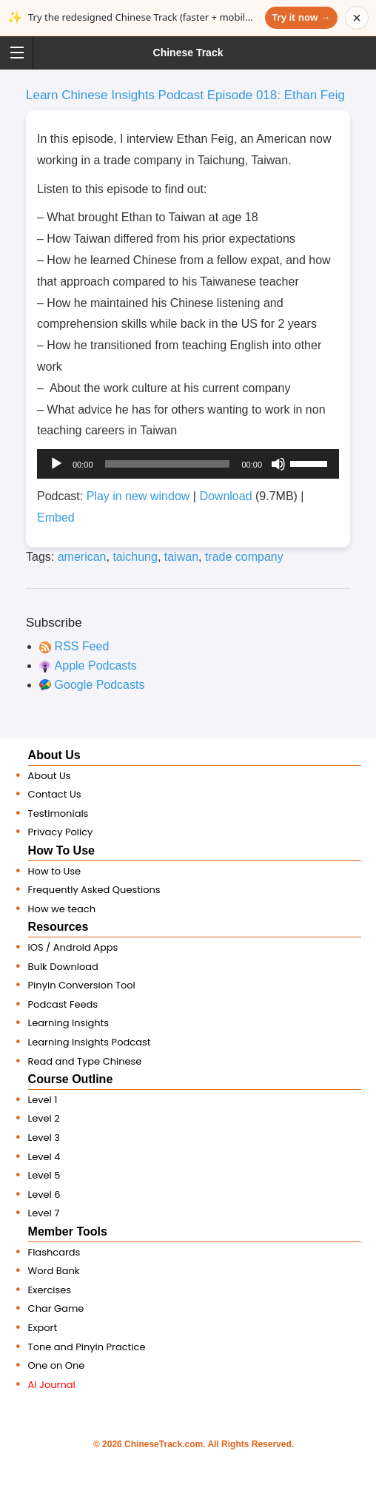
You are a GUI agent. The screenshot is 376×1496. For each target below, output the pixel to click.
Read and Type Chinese (85, 1061)
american (82, 556)
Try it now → (301, 17)
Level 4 (44, 1157)
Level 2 (44, 1118)
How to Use (54, 871)
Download (225, 496)
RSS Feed (82, 646)
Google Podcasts (100, 684)
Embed (56, 517)
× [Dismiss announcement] (356, 18)
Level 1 (43, 1100)
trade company (244, 556)
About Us (54, 755)
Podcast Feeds (63, 1004)
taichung (135, 556)
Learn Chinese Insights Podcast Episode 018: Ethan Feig (185, 95)
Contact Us (54, 794)
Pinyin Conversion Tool (81, 985)
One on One (56, 1365)
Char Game (56, 1308)
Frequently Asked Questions (94, 890)
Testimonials (58, 813)
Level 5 (44, 1175)
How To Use (61, 850)
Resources (58, 926)
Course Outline (70, 1079)
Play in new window (138, 496)
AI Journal (51, 1385)
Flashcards (54, 1252)
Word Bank (54, 1271)
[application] (188, 464)
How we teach (61, 909)
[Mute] (278, 463)
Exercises (50, 1290)
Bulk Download (63, 967)
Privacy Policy (60, 832)
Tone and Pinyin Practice (87, 1347)
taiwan (181, 556)
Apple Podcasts (96, 665)
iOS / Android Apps (73, 947)
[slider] (167, 464)
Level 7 (44, 1213)
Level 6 (44, 1194)
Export (43, 1328)
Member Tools (67, 1231)
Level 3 (44, 1138)
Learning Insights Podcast (89, 1042)
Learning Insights (69, 1023)
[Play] (56, 463)
